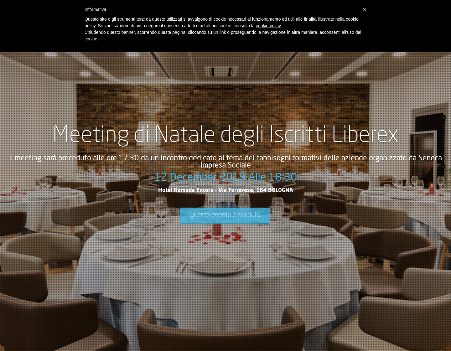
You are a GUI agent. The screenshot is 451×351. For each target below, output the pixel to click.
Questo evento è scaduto (224, 214)
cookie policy (268, 25)
